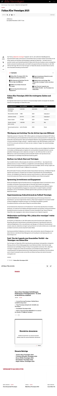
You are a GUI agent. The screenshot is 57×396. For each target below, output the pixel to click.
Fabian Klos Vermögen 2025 (20, 260)
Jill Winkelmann (10, 18)
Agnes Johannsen (6, 386)
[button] (2, 1)
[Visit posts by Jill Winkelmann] (3, 20)
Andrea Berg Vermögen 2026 (25, 357)
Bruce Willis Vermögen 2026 (25, 360)
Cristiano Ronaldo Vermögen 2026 (26, 358)
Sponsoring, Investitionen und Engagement (17, 89)
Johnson (16, 297)
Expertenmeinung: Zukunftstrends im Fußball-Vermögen (43, 77)
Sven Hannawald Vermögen (11, 389)
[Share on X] (7, 15)
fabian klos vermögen (18, 56)
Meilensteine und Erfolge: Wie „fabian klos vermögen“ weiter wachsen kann (43, 82)
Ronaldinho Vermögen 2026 (23, 308)
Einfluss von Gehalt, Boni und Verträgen (17, 85)
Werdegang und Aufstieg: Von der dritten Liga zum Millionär (19, 81)
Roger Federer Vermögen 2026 (25, 363)
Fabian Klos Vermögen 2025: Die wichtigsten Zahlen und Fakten (18, 77)
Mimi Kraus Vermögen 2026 (33, 389)
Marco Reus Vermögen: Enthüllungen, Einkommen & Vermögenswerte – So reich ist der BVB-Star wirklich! (28, 294)
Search (39, 347)
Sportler (3, 7)
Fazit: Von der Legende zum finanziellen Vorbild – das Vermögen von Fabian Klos (43, 88)
